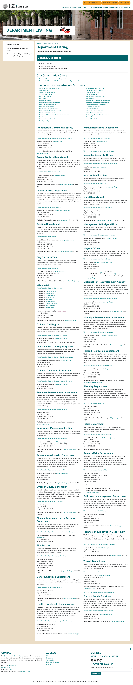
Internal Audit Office (92, 92)
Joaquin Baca (50, 293)
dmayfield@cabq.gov (69, 449)
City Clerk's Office (45, 96)
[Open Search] (129, 7)
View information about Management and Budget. (99, 235)
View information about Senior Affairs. (95, 470)
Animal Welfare (44, 90)
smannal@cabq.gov (43, 424)
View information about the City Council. (49, 288)
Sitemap (48, 664)
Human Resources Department (95, 88)
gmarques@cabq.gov (61, 338)
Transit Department (92, 117)
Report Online (5, 667)
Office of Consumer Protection (48, 104)
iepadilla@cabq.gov (61, 311)
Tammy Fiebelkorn (51, 303)
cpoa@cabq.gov (66, 360)
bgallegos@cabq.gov (92, 492)
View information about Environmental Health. (51, 470)
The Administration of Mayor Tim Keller (17, 49)
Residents (76, 7)
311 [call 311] (6, 665)
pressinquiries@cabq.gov (104, 220)
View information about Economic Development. (52, 409)
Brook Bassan (50, 297)
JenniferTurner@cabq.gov (109, 335)
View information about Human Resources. (96, 138)
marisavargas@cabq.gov (111, 187)
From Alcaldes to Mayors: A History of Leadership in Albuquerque (19, 55)
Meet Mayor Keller (109, 3)
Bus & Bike (97, 7)
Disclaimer (49, 658)
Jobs (105, 7)
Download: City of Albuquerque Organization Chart (55, 79)
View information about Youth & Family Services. (98, 611)
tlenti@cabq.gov (63, 220)
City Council (43, 98)
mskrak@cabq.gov (89, 589)
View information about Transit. (93, 572)
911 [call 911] (11, 669)
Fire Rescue (43, 117)
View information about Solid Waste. (94, 511)
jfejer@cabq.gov (68, 571)
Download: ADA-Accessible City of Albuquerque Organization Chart (60, 81)
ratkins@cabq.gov (42, 153)
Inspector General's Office (94, 90)
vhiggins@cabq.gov (71, 320)
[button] (124, 7)
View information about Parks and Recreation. (97, 365)
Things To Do (87, 7)
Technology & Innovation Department (97, 115)
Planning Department (92, 107)
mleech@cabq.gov (103, 548)
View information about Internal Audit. (95, 183)
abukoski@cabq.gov (116, 526)
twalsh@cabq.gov (113, 418)
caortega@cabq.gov (59, 175)
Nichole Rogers (50, 301)
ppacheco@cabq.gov (99, 167)
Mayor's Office (90, 98)
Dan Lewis (49, 299)
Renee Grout (50, 307)
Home (39, 43)
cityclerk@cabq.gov (59, 271)
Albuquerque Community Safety (49, 88)
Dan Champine (50, 305)
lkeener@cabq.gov (104, 575)
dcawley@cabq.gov (66, 184)
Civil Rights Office (45, 100)
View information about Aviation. (47, 236)
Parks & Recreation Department (96, 104)
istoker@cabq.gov (102, 141)
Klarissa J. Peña (50, 295)
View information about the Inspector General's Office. (100, 163)
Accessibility (50, 660)
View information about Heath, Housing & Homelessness (54, 621)
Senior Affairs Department (94, 111)
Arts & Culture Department (47, 92)
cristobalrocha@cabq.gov (73, 281)
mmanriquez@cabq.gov (66, 240)
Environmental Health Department (50, 111)
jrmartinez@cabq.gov (105, 614)
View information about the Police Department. (98, 434)
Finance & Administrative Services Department (54, 115)
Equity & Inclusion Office (47, 113)
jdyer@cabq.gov (63, 483)
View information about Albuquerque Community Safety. (54, 138)
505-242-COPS (25, 671)
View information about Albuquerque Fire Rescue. (52, 556)
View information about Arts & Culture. (49, 207)
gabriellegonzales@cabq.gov (92, 382)
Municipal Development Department (97, 102)
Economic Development (46, 107)
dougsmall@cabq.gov (115, 274)
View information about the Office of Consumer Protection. (55, 381)
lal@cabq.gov (41, 537)
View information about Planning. (93, 403)
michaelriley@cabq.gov (59, 442)
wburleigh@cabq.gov (90, 278)
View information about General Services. (50, 587)
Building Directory (13, 44)
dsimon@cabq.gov (104, 369)
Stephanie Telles (50, 291)
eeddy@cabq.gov (115, 555)
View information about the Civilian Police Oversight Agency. (55, 357)
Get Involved (124, 3)
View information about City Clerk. (47, 268)
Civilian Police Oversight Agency (49, 102)
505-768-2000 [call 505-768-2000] (13, 665)
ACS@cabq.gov (57, 141)
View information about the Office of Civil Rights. (52, 335)
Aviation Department (45, 94)
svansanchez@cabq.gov (62, 210)
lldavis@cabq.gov (111, 238)
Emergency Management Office (49, 109)
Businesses (66, 7)
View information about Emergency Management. (52, 438)
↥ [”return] (130, 649)
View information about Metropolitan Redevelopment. (100, 298)
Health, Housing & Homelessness (49, 121)
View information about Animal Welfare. (49, 172)
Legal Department (92, 94)
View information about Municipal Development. (98, 332)
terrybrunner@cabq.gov (106, 302)
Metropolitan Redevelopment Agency (98, 100)
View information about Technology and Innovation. (99, 544)
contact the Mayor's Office (103, 262)
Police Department (92, 109)
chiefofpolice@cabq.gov (109, 438)
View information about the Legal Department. (97, 207)
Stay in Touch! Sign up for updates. (102, 667)
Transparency (114, 7)
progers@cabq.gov (62, 473)
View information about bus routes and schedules (98, 592)
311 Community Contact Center (13, 656)
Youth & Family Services (93, 119)
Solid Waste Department (94, 113)
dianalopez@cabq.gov (65, 251)
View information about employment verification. (98, 151)
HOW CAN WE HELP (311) (92, 3)
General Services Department (48, 119)
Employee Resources (52, 662)
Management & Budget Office (95, 96)
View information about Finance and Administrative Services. (56, 532)
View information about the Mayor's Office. (96, 259)
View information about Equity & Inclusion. (50, 501)
